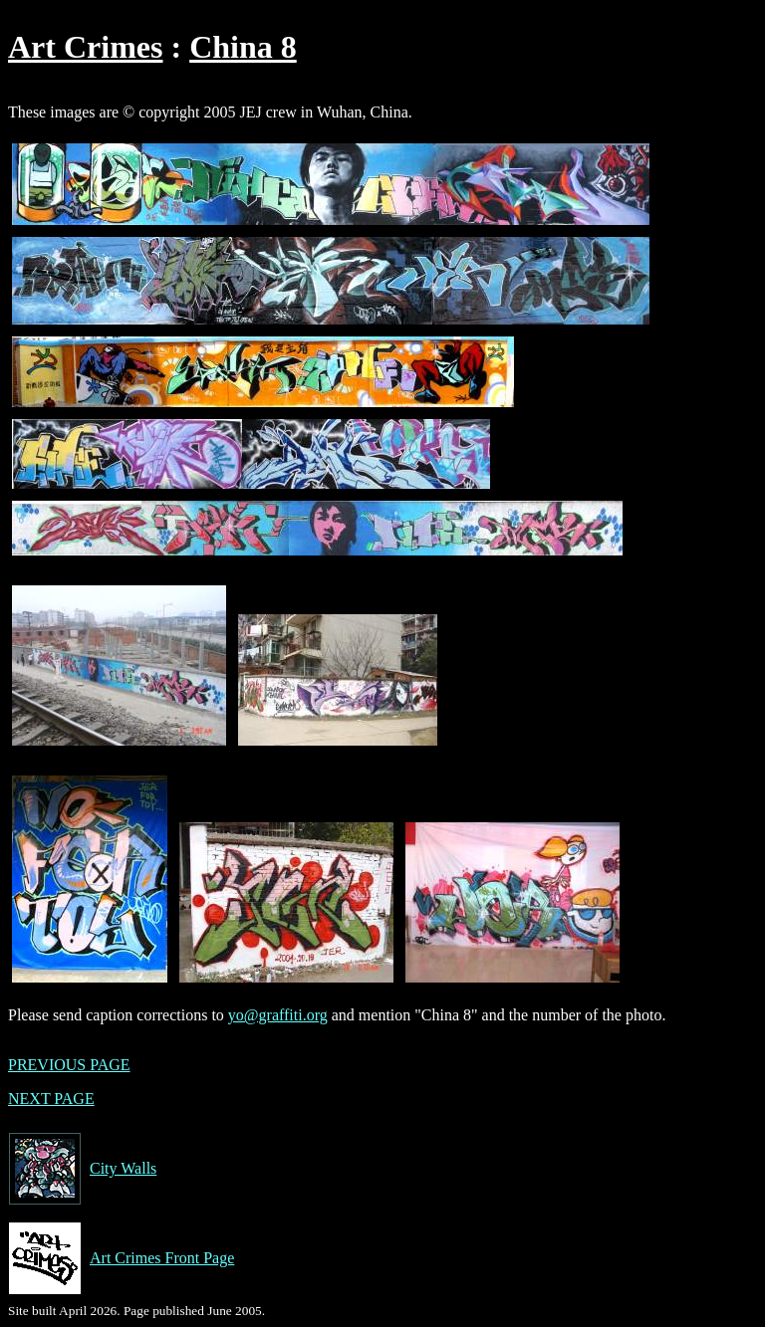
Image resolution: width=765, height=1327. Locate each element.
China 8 (243, 47)
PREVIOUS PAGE (69, 1064)
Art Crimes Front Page (121, 1258)
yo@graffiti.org (278, 1014)
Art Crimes (85, 47)
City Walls (82, 1169)
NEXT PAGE (51, 1098)
